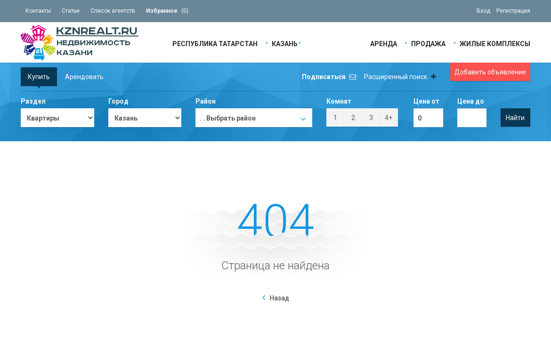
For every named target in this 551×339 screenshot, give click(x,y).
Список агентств (112, 11)
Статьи (71, 11)
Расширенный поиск (400, 77)
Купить (39, 77)
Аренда (383, 43)
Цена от (426, 101)
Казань (285, 43)
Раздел (33, 101)
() (167, 11)
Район (205, 101)
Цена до (470, 101)
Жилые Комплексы (495, 43)
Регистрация (513, 11)
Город (118, 101)
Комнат (338, 101)
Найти (515, 117)
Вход (483, 11)
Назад (279, 298)
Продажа (428, 43)
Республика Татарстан (215, 43)
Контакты (38, 11)
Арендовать (84, 77)
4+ (388, 117)
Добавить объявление (490, 72)
